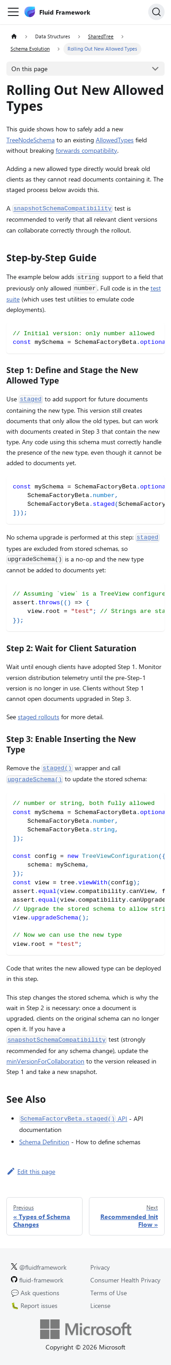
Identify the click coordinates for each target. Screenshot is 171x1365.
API (73, 1118)
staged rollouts (38, 716)
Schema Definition (44, 1141)
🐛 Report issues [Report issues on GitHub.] (34, 1305)
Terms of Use (108, 1292)
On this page (29, 68)
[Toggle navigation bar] (13, 12)
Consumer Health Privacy (125, 1280)
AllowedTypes (115, 139)
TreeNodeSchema (30, 139)
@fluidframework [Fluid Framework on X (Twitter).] (39, 1267)
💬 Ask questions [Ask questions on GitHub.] (35, 1292)
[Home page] (13, 37)
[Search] (156, 12)
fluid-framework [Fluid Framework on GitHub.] (37, 1280)
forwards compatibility (86, 150)
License (100, 1305)
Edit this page (30, 1171)
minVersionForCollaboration (45, 1061)
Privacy (100, 1267)
